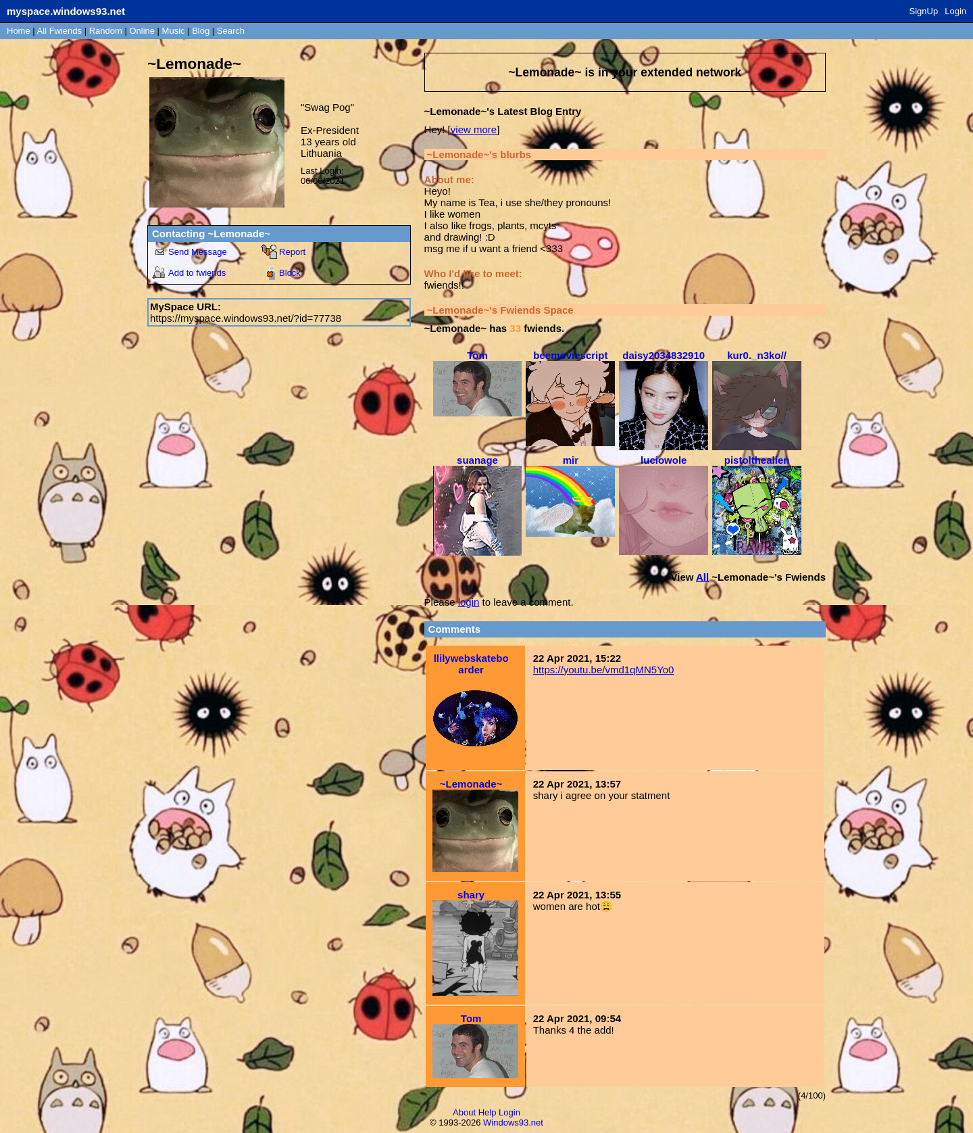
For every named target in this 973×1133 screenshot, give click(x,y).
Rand (105, 31)
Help (487, 1112)
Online (142, 31)
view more (474, 129)
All (59, 31)
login (469, 602)
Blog (200, 31)
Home (18, 31)
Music (173, 31)
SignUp (924, 11)
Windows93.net (513, 1122)
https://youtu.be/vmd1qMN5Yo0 (603, 669)
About (464, 1112)
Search (231, 31)
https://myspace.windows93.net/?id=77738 (245, 318)
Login (955, 11)
